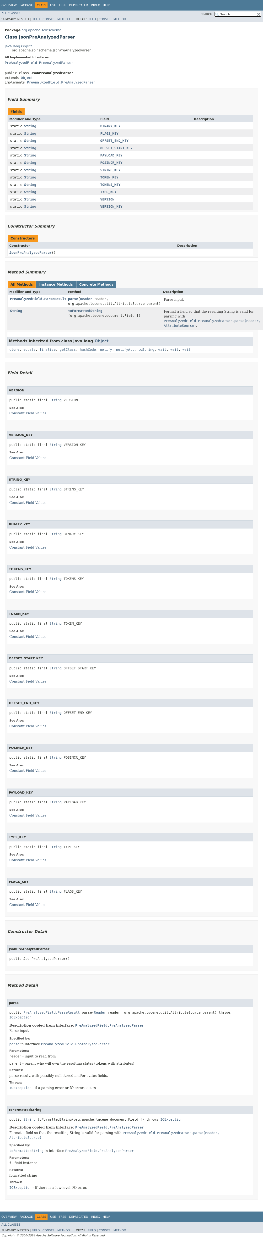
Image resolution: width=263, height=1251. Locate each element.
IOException (20, 1017)
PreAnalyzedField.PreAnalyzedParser (39, 63)
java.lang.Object (18, 46)
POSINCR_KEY (111, 163)
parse (73, 299)
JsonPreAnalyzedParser (30, 253)
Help (106, 5)
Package (26, 5)
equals (29, 349)
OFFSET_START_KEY (116, 148)
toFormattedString (85, 311)
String (30, 126)
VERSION (107, 199)
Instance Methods (56, 284)
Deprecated (78, 5)
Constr (48, 19)
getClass (68, 349)
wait (162, 349)
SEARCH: (207, 14)
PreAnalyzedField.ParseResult (38, 299)
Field (36, 19)
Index (95, 5)
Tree (62, 5)
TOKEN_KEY (109, 177)
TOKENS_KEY (110, 185)
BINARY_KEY (110, 126)
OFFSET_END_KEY (114, 141)
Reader (86, 299)
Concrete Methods (96, 284)
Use (53, 5)
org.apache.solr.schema (41, 30)
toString (146, 349)
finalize (47, 349)
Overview (9, 5)
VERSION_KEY (111, 206)
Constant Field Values (27, 413)
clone (14, 349)
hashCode (88, 349)
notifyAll (125, 349)
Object (27, 78)
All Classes (10, 13)
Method (63, 19)
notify (106, 349)
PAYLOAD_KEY (111, 155)
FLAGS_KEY (109, 133)
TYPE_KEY (108, 192)
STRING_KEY (110, 170)
